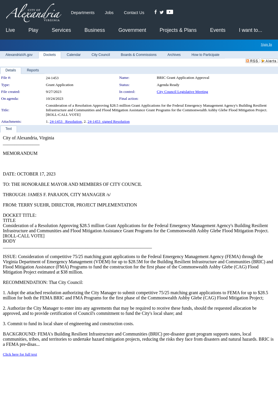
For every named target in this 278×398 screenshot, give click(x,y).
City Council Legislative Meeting (182, 91)
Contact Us (134, 12)
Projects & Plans (178, 30)
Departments (82, 12)
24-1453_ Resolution (66, 121)
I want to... (250, 30)
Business (95, 30)
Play (33, 30)
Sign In (266, 44)
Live (10, 30)
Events (218, 30)
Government (132, 30)
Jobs (109, 12)
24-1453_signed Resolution (109, 121)
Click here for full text (20, 354)
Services (61, 30)
